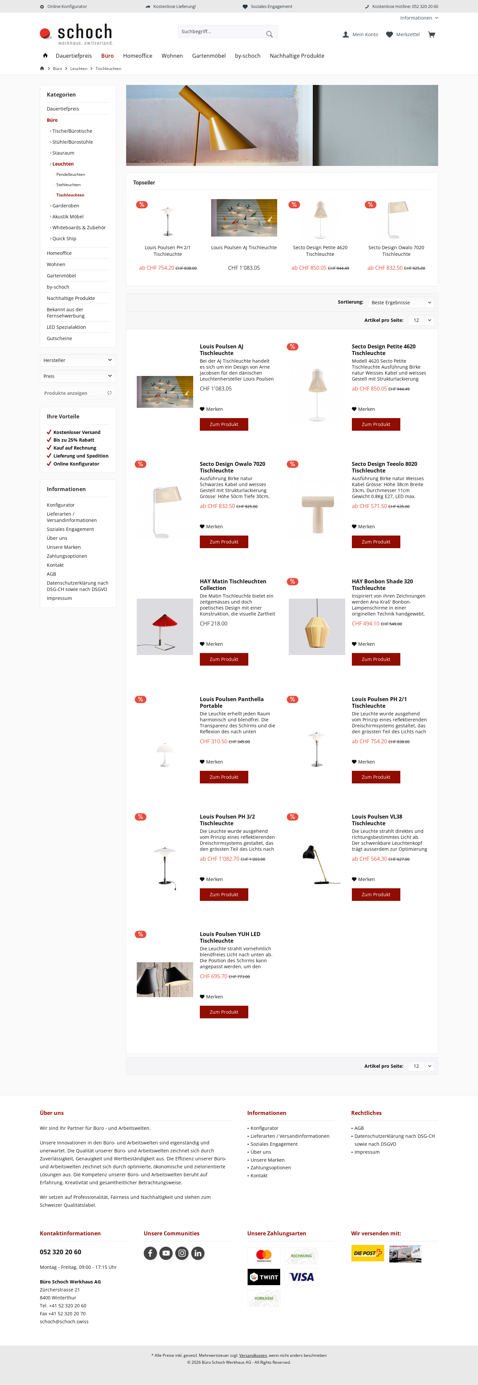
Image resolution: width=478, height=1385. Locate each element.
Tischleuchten (69, 195)
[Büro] (108, 56)
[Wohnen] (172, 56)
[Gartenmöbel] (209, 56)
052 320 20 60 (60, 1252)
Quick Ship (63, 238)
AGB (51, 574)
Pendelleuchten (70, 174)
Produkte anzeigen (78, 393)
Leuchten (62, 164)
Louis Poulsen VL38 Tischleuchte (377, 820)
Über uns (57, 538)
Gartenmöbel (61, 275)
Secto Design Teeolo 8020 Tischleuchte (384, 467)
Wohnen (56, 264)
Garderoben (65, 205)
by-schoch (58, 287)
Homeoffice (59, 253)
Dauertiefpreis (63, 109)
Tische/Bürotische (71, 131)
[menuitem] (416, 18)
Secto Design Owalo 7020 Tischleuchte (396, 250)
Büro (52, 120)
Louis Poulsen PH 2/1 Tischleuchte (168, 250)
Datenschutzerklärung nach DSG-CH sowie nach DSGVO (78, 586)
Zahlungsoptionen (67, 556)
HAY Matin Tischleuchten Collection (233, 584)
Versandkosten (253, 1355)
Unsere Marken (64, 547)
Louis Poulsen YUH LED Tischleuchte (230, 937)
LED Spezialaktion (66, 327)
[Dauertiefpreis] (74, 56)
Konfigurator (61, 505)
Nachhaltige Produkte (71, 298)
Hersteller (54, 360)
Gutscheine (59, 338)
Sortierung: (350, 302)
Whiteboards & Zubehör (78, 227)
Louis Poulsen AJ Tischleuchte (244, 247)
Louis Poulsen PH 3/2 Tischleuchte (227, 820)
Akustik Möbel (67, 216)
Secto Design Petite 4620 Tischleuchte (320, 250)
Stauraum (62, 153)
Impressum (59, 598)
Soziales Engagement (70, 529)
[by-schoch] (247, 56)
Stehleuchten (68, 184)
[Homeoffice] (138, 56)
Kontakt (55, 565)
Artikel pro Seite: (383, 320)
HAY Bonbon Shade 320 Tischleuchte (382, 584)
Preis (48, 376)
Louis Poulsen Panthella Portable (232, 702)
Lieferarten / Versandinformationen (72, 517)
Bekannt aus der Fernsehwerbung (66, 312)
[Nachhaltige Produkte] (297, 56)
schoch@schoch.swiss (64, 1321)
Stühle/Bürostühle (72, 142)
